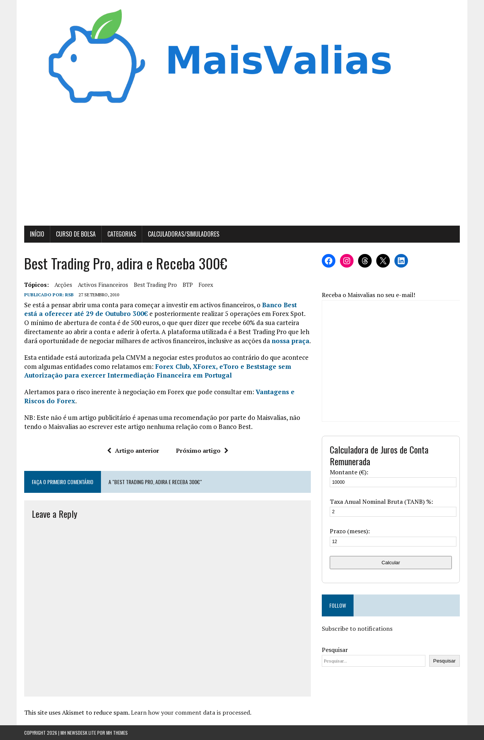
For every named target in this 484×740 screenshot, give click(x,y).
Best (290, 304)
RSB (69, 294)
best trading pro (155, 284)
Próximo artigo (202, 450)
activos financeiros (103, 284)
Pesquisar (335, 650)
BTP (188, 284)
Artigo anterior (133, 450)
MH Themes (117, 732)
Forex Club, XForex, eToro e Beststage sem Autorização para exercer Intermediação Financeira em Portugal (157, 371)
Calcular (391, 562)
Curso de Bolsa (76, 233)
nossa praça (290, 340)
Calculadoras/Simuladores (183, 233)
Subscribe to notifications (357, 628)
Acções (63, 284)
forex (206, 284)
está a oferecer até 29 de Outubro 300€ (86, 313)
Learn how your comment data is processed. (191, 712)
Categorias (121, 233)
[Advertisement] (242, 169)
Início (37, 233)
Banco (272, 304)
